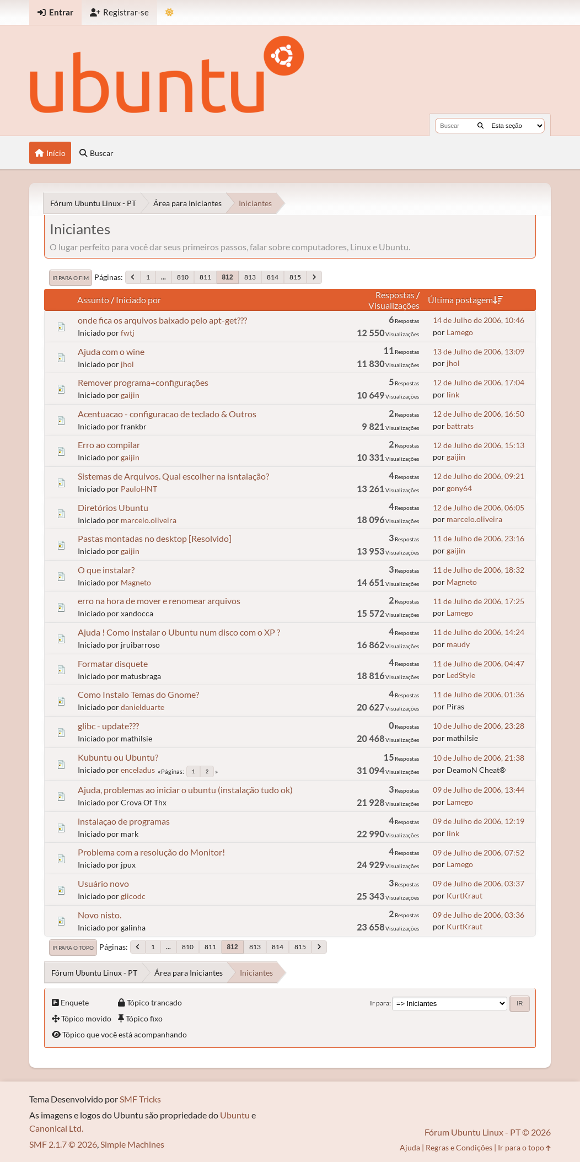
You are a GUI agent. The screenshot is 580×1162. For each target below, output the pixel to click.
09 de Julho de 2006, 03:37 (478, 883)
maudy (458, 644)
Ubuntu (235, 1115)
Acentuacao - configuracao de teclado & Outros (167, 413)
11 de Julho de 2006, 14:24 (478, 632)
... (163, 277)
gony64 (459, 488)
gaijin (130, 395)
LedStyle (461, 675)
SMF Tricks (140, 1099)
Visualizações (394, 305)
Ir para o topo (73, 947)
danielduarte (142, 707)
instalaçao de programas (124, 821)
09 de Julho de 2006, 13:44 (478, 789)
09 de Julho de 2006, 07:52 (478, 852)
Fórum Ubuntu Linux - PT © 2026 (488, 1132)
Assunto (93, 299)
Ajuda (410, 1147)
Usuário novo (103, 883)
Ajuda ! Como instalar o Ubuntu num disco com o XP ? (179, 632)
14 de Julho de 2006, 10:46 (478, 320)
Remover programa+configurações (143, 382)
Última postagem (465, 299)
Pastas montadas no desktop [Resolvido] (155, 538)
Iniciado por (138, 299)
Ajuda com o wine (111, 351)
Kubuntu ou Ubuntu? (118, 757)
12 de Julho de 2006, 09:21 (478, 476)
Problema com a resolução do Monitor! (151, 852)
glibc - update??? (108, 725)
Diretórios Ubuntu (113, 507)
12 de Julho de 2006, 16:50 (478, 413)
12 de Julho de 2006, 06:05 (478, 507)
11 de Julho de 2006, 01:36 (478, 694)
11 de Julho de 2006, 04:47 (478, 663)
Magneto (136, 582)
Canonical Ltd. (56, 1128)
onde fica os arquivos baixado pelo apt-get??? (162, 320)
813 (250, 277)
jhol (127, 364)
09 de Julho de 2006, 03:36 (478, 914)
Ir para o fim (70, 278)
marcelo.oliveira (148, 520)
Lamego (460, 332)
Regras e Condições (459, 1147)
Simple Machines (132, 1144)
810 (183, 277)
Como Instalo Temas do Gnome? (138, 694)
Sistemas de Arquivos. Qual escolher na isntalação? (173, 476)
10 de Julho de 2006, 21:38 (478, 757)
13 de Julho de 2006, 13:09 (478, 351)
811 (205, 277)
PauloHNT (139, 488)
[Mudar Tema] (169, 12)
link (453, 394)
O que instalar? (106, 569)
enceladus (138, 769)
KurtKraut (464, 895)
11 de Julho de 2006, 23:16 (478, 538)
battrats (460, 426)
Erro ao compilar (109, 444)
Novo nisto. (99, 915)
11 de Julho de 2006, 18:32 (478, 569)
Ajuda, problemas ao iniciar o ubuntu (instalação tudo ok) (185, 789)
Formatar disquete (113, 663)
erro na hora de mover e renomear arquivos (159, 600)
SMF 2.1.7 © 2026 (63, 1144)
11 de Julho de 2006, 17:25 (478, 601)
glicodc (133, 896)
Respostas (395, 294)
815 (295, 277)
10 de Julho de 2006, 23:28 (478, 725)
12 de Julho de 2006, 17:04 (478, 382)
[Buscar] (480, 125)
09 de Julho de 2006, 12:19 (478, 821)
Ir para (379, 1003)
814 (272, 277)
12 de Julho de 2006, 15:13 (478, 445)
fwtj (128, 332)
